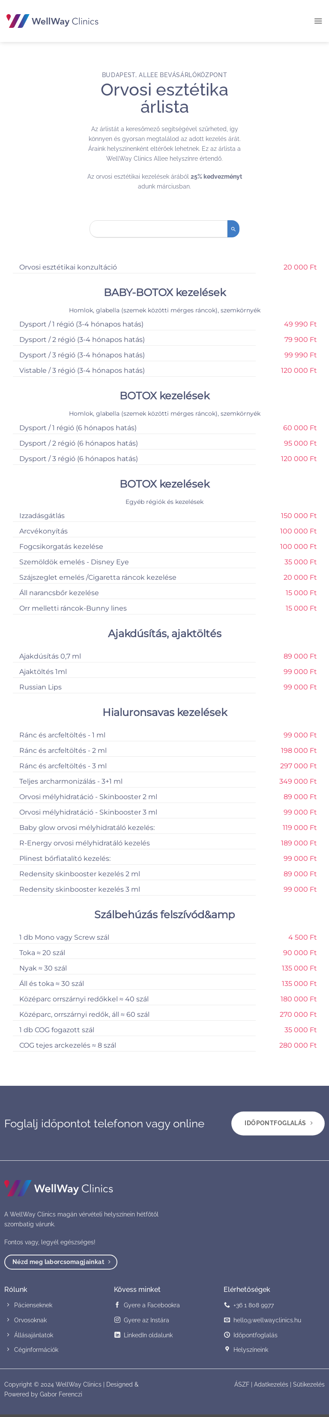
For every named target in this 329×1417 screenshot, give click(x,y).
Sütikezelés (309, 1386)
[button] (318, 21)
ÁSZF (241, 1386)
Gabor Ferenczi (61, 1396)
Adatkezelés (271, 1386)
